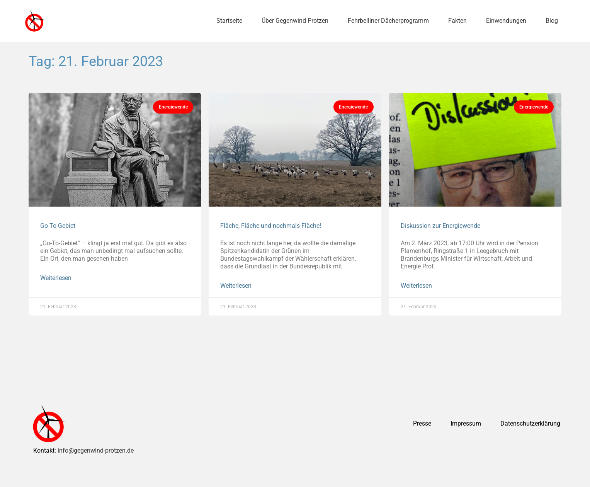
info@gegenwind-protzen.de (96, 450)
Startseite (229, 20)
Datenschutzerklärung (530, 423)
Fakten (457, 20)
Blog (552, 20)
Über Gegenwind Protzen (295, 20)
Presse (422, 423)
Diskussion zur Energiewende (440, 225)
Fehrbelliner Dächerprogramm (388, 20)
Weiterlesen (55, 278)
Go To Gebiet (57, 225)
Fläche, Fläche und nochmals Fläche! (270, 225)
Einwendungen (506, 20)
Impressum (466, 423)
